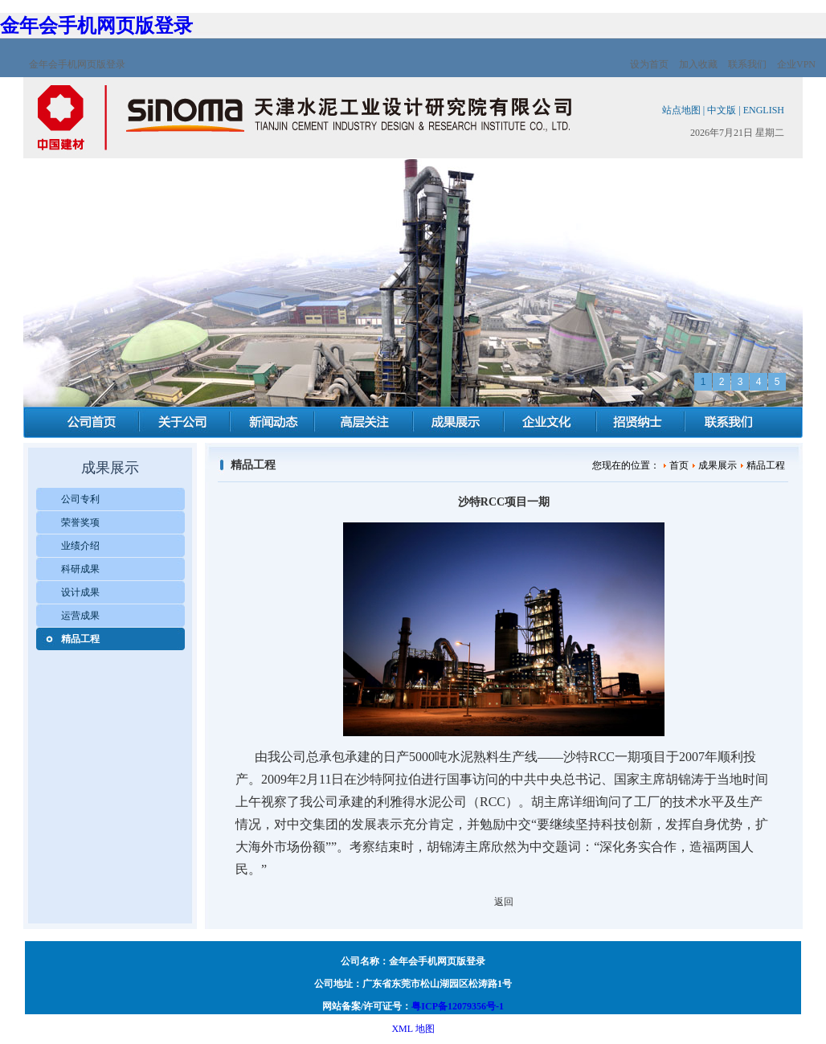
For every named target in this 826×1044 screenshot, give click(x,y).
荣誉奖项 (80, 522)
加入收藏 (698, 64)
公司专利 (80, 499)
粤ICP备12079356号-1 (457, 1006)
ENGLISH (763, 110)
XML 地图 (412, 1028)
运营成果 (80, 615)
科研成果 (80, 569)
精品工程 (80, 639)
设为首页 (649, 64)
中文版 (721, 110)
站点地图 (681, 110)
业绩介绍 (80, 545)
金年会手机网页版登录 (96, 25)
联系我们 (747, 64)
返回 (503, 901)
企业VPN (796, 64)
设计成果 (80, 592)
